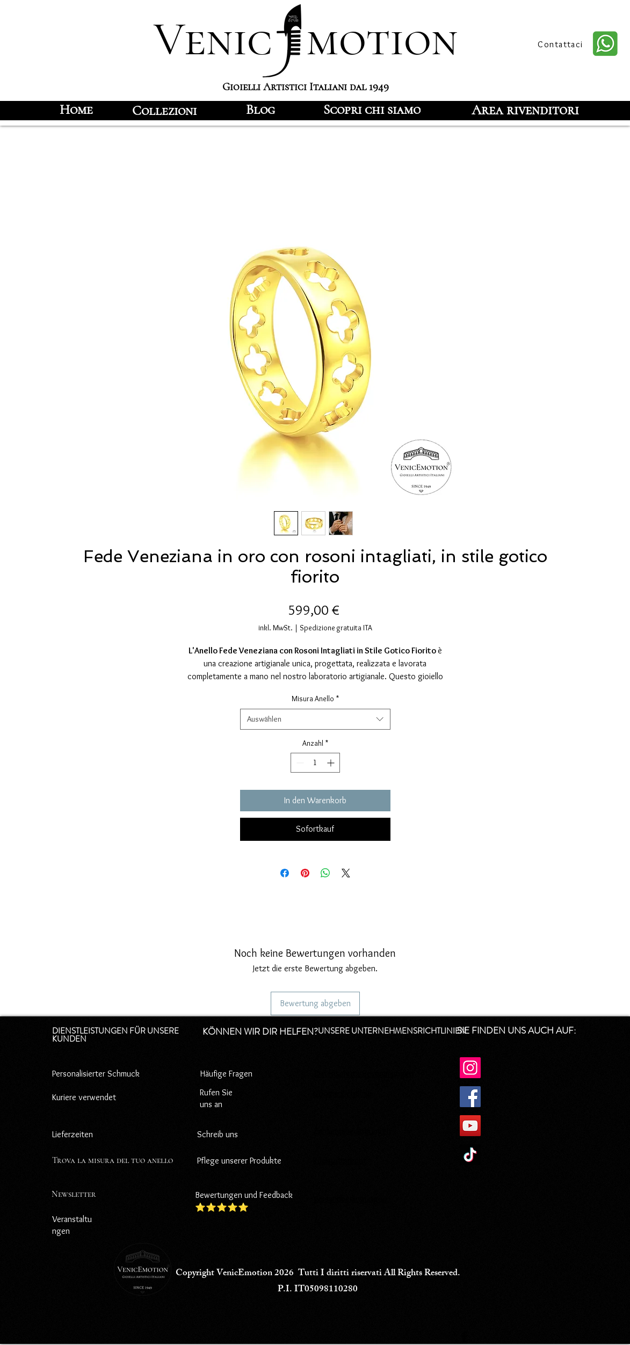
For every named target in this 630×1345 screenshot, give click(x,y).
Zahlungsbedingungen (352, 1131)
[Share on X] (345, 873)
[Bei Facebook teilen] (284, 873)
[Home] (76, 109)
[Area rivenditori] (525, 109)
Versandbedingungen (350, 1199)
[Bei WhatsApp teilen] (325, 873)
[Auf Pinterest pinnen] (305, 873)
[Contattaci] (562, 44)
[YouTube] (470, 1125)
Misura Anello (315, 698)
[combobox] (315, 719)
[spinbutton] (315, 762)
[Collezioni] (164, 110)
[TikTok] (470, 1154)
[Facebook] (470, 1096)
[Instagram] (470, 1067)
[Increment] (331, 762)
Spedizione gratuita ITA (336, 627)
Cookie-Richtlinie (342, 1093)
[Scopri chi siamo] (371, 109)
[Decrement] (299, 762)
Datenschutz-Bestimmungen (364, 1073)
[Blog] (260, 109)
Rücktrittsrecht (339, 1160)
